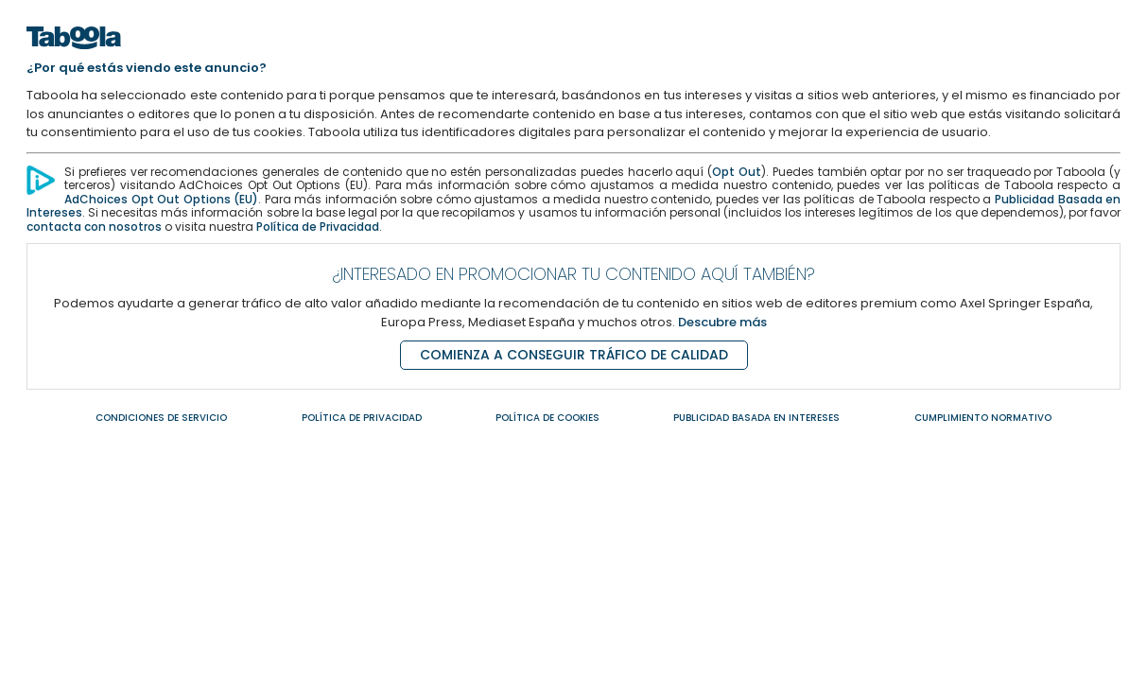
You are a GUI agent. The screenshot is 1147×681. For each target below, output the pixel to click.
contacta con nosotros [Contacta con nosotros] (94, 226)
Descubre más (722, 322)
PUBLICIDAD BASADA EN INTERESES (756, 417)
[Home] (73, 54)
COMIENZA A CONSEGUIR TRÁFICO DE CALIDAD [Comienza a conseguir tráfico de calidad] (574, 354)
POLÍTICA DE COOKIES (547, 417)
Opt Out (736, 172)
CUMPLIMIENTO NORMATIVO (982, 417)
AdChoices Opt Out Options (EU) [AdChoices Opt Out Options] (161, 199)
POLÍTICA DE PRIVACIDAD (362, 417)
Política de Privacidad (317, 226)
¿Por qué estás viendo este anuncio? (146, 68)
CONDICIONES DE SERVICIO (161, 417)
